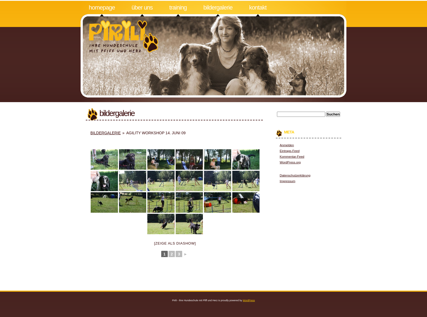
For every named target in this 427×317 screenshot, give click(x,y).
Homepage (102, 7)
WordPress (249, 300)
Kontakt (258, 7)
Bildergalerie (218, 7)
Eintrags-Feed (290, 151)
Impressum (287, 181)
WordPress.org (290, 162)
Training (178, 7)
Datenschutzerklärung (295, 175)
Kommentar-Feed (292, 156)
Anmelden (287, 145)
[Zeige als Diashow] (175, 243)
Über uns (142, 7)
